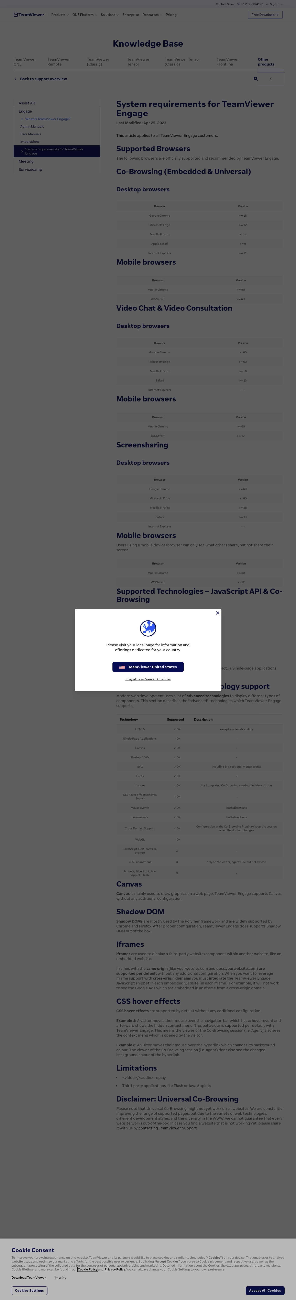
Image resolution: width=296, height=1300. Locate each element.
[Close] (217, 613)
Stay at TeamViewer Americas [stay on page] (148, 679)
